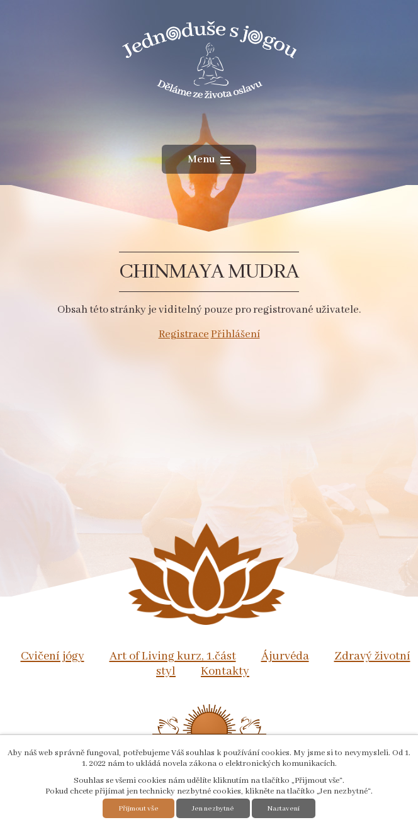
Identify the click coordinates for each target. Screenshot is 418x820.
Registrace (184, 334)
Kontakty (225, 671)
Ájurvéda (285, 656)
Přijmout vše (138, 808)
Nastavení (284, 808)
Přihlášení (235, 334)
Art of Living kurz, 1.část (173, 656)
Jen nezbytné (213, 808)
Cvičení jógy (52, 656)
